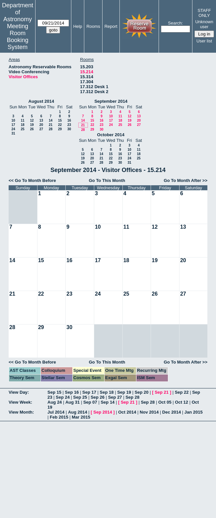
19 (32, 125)
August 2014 (41, 101)
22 (60, 125)
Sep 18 (107, 392)
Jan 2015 (193, 412)
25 (22, 129)
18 (22, 125)
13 (41, 120)
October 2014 (110, 134)
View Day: (19, 392)
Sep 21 (162, 392)
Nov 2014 (149, 412)
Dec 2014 (171, 412)
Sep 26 (98, 397)
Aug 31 (72, 402)
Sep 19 (124, 392)
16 (69, 120)
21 (50, 125)
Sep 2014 (102, 412)
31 (13, 133)
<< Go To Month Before (32, 180)
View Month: (21, 412)
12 (32, 120)
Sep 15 (54, 392)
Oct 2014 (127, 412)
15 (60, 120)
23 (69, 125)
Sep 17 (89, 392)
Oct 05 (165, 402)
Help (77, 26)
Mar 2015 (81, 417)
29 (60, 129)
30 (69, 129)
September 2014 (110, 101)
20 (41, 125)
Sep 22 (182, 392)
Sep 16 (72, 392)
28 (50, 129)
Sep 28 (132, 397)
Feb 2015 (59, 417)
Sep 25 (80, 397)
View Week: (20, 402)
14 (50, 120)
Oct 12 (181, 402)
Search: (175, 23)
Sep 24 (63, 397)
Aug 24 (54, 402)
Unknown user (204, 24)
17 (13, 125)
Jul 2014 (55, 412)
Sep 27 (115, 397)
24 (13, 129)
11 (22, 120)
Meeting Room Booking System (17, 36)
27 (41, 129)
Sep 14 (107, 402)
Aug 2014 (77, 412)
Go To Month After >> (185, 180)
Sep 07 (90, 402)
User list (204, 40)
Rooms (93, 26)
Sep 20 (142, 392)
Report (111, 26)
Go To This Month (107, 180)
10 (13, 120)
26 (32, 129)
